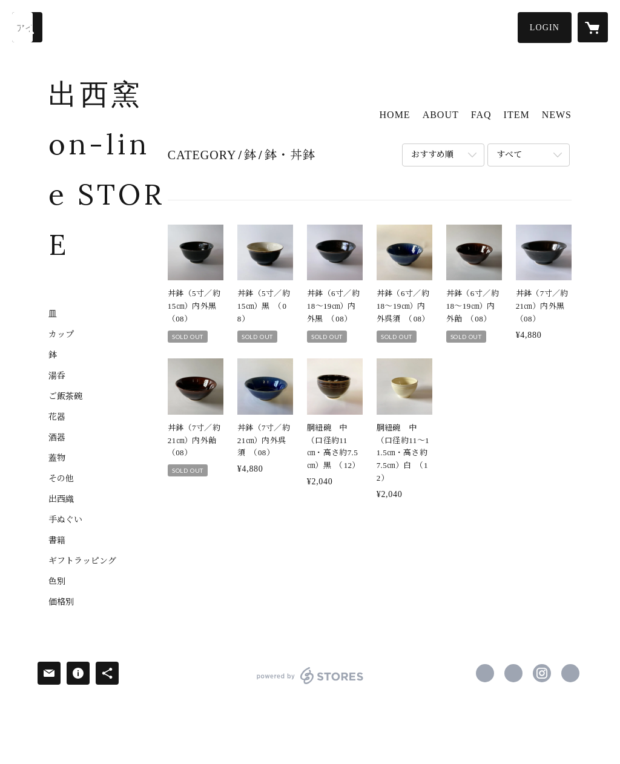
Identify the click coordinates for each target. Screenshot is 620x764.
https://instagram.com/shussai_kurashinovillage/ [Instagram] (542, 673)
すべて (509, 154)
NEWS (557, 115)
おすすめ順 (432, 154)
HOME (395, 115)
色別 (56, 582)
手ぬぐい (65, 520)
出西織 (61, 499)
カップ (61, 335)
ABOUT (441, 115)
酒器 (56, 437)
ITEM (517, 115)
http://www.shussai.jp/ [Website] (570, 673)
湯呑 (56, 376)
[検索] (27, 27)
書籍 (56, 540)
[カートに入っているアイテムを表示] (593, 27)
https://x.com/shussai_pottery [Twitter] (513, 673)
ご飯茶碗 (65, 396)
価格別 (61, 602)
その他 (61, 479)
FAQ (481, 115)
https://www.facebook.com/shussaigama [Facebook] (485, 673)
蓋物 (56, 458)
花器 (56, 417)
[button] (545, 27)
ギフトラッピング (82, 561)
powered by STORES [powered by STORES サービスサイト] (310, 683)
